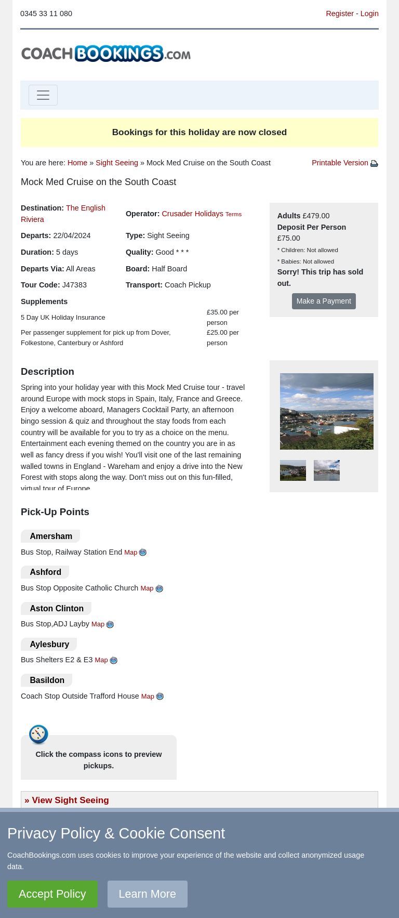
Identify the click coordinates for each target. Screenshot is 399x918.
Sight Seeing (117, 163)
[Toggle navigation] (43, 95)
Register (340, 13)
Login (370, 13)
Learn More (147, 893)
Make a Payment (324, 301)
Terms (233, 214)
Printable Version (345, 163)
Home (77, 163)
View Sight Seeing (70, 800)
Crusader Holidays (192, 213)
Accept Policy (52, 893)
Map (130, 552)
